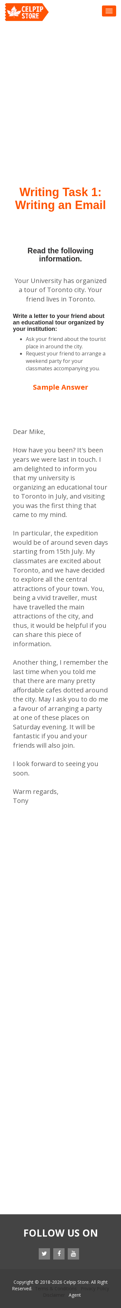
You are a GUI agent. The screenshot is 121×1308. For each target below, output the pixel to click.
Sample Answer (60, 387)
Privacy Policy (95, 1288)
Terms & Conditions (56, 1288)
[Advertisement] (60, 84)
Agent (75, 1295)
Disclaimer (54, 1295)
